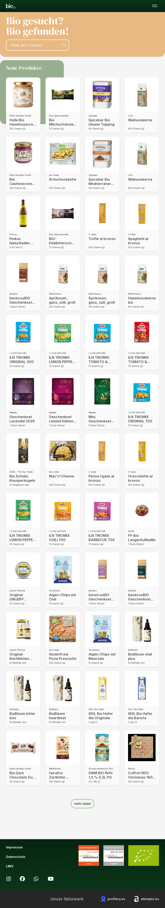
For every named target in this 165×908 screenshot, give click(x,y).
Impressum (14, 847)
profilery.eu (113, 899)
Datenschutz (15, 857)
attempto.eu (146, 899)
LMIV (10, 866)
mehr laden (82, 803)
